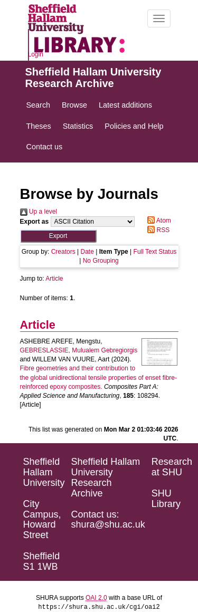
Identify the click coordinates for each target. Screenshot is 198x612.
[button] (58, 236)
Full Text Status (155, 251)
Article (54, 278)
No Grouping (101, 260)
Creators (63, 251)
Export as (34, 221)
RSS (156, 230)
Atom (157, 220)
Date (86, 251)
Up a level (39, 211)
